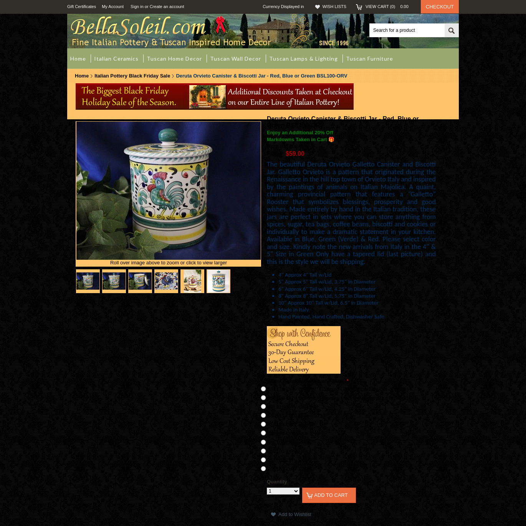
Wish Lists (334, 6)
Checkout (440, 7)
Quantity (277, 482)
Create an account (167, 6)
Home (82, 76)
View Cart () (389, 6)
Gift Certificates (81, 6)
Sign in (137, 6)
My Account (113, 6)
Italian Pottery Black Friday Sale (132, 76)
